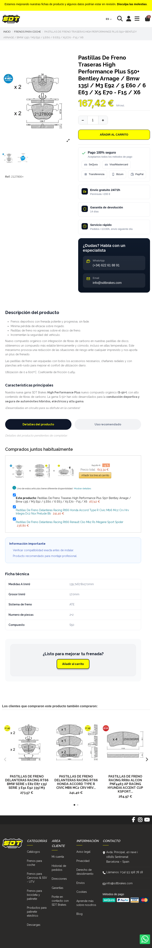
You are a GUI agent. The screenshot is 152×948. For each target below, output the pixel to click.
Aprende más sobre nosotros (86, 903)
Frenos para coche (34, 862)
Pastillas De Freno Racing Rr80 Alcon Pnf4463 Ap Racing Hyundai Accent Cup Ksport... (125, 784)
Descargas (33, 924)
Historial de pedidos (59, 867)
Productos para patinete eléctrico (37, 911)
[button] (74, 805)
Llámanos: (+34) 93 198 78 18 (124, 872)
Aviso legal (83, 851)
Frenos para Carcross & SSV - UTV (37, 877)
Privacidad (82, 860)
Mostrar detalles (82, 488)
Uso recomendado (108, 424)
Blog (79, 913)
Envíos (80, 882)
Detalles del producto (38, 424)
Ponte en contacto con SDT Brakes (60, 900)
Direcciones (59, 878)
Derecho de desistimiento (84, 871)
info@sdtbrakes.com (119, 883)
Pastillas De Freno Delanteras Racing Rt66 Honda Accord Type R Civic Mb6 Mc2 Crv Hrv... (76, 782)
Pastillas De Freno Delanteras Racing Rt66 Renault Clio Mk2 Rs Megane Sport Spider (69, 522)
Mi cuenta (58, 856)
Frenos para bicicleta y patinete (34, 894)
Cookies (81, 891)
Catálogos (33, 851)
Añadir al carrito (114, 134)
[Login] (128, 19)
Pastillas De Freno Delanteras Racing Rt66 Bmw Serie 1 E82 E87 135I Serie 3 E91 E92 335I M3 (26, 782)
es (109, 19)
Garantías (57, 887)
